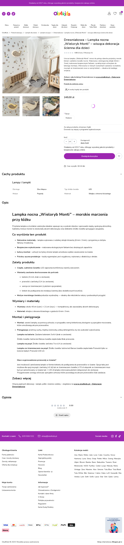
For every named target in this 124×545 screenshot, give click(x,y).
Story (89, 458)
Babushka (101, 462)
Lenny (116, 476)
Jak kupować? (43, 487)
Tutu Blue (108, 469)
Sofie (92, 476)
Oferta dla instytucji (9, 465)
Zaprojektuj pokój (44, 458)
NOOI (86, 466)
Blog (40, 468)
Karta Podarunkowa (45, 455)
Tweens (109, 462)
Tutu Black (117, 469)
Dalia (103, 473)
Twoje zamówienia (9, 487)
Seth (87, 476)
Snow (113, 455)
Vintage (77, 469)
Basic (94, 462)
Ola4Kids (5, 33)
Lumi (82, 476)
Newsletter (42, 475)
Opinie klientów (44, 471)
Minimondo (78, 466)
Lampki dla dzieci (31, 33)
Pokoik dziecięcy (16, 33)
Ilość (65, 137)
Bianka (88, 462)
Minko (86, 455)
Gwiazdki (114, 473)
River (115, 462)
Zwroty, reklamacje (9, 461)
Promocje (41, 461)
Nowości (41, 465)
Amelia (77, 476)
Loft (108, 473)
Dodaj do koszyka (89, 156)
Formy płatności (8, 455)
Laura (97, 476)
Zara (83, 469)
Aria (75, 455)
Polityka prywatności (46, 500)
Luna (84, 458)
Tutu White (78, 473)
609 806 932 (28, 436)
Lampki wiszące (45, 33)
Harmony (77, 458)
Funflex (92, 466)
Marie (80, 455)
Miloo (105, 458)
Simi (105, 476)
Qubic (110, 476)
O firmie (41, 497)
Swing (110, 458)
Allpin (76, 462)
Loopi (103, 466)
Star (101, 476)
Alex (95, 469)
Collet (98, 466)
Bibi (85, 473)
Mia (120, 473)
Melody (110, 466)
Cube (100, 455)
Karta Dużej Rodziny (45, 507)
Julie (91, 455)
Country (106, 455)
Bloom (82, 462)
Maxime (89, 469)
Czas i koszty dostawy (10, 458)
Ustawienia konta (9, 490)
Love (95, 455)
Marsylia (117, 458)
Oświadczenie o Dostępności (49, 490)
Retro (116, 466)
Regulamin (42, 504)
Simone (100, 469)
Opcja (66, 114)
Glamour (91, 473)
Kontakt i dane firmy (46, 493)
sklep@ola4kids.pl (49, 436)
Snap (94, 458)
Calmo (98, 473)
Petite (99, 458)
